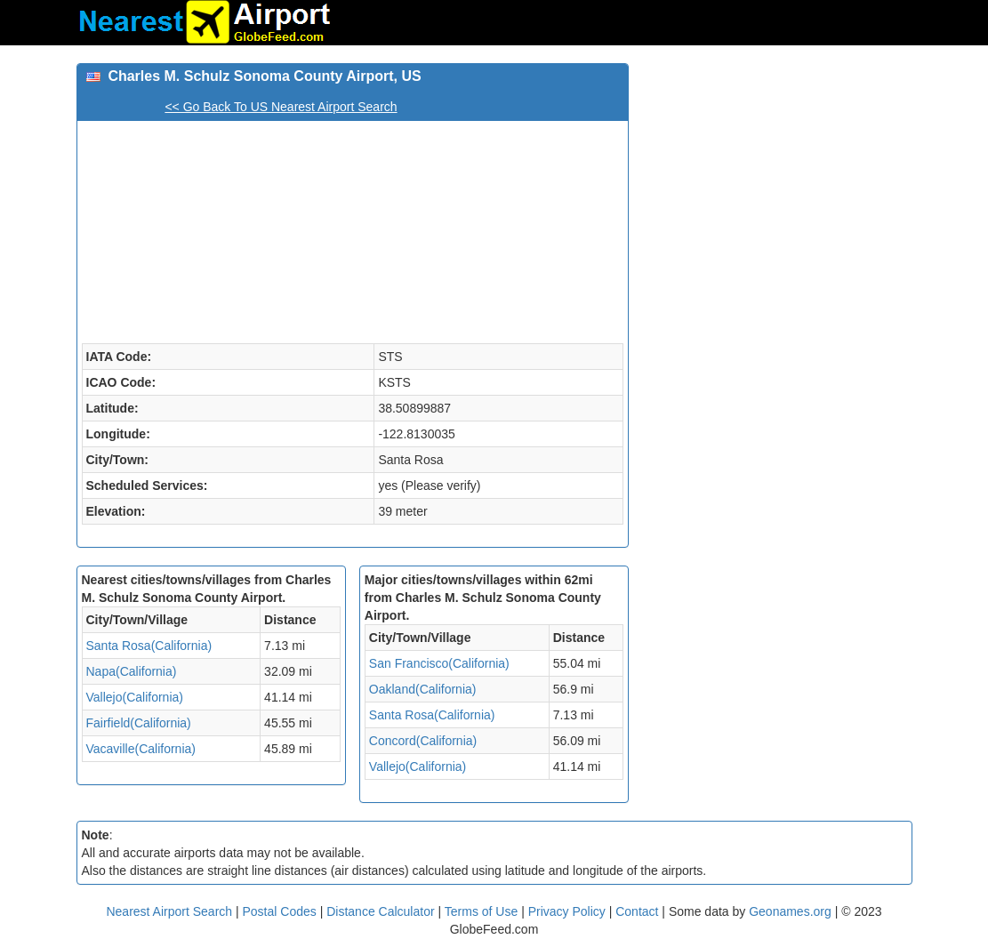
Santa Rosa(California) (149, 645)
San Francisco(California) (439, 663)
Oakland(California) (423, 689)
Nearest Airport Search (169, 911)
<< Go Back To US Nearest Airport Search (281, 107)
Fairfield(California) (138, 723)
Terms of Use (483, 911)
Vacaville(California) (141, 749)
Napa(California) (131, 671)
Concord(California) (423, 741)
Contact (636, 911)
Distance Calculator (380, 911)
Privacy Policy (568, 911)
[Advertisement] (777, 174)
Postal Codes (280, 911)
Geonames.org (790, 911)
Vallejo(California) (134, 697)
